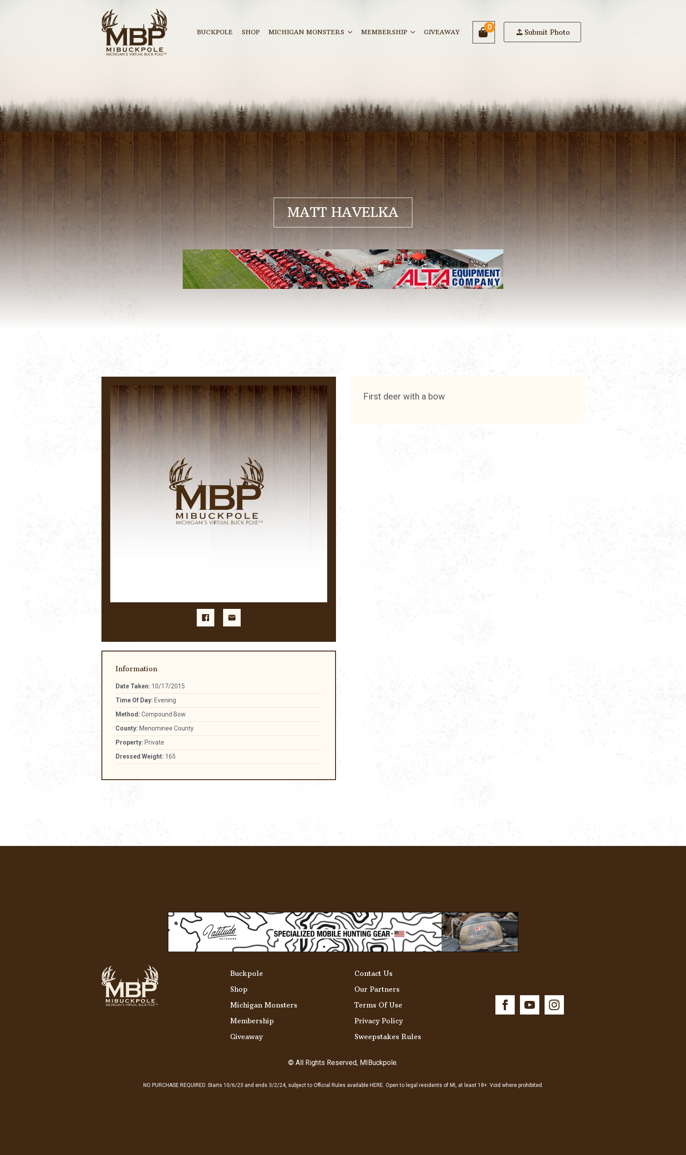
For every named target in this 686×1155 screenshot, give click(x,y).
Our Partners (377, 989)
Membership (384, 32)
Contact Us (373, 973)
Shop (251, 32)
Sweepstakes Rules (387, 1036)
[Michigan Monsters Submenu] (350, 32)
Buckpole (215, 32)
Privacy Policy (378, 1020)
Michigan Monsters (306, 32)
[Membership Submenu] (413, 32)
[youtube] (529, 1005)
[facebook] (505, 1005)
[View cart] (484, 32)
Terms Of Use (378, 1004)
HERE (376, 1085)
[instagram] (554, 1005)
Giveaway (441, 32)
